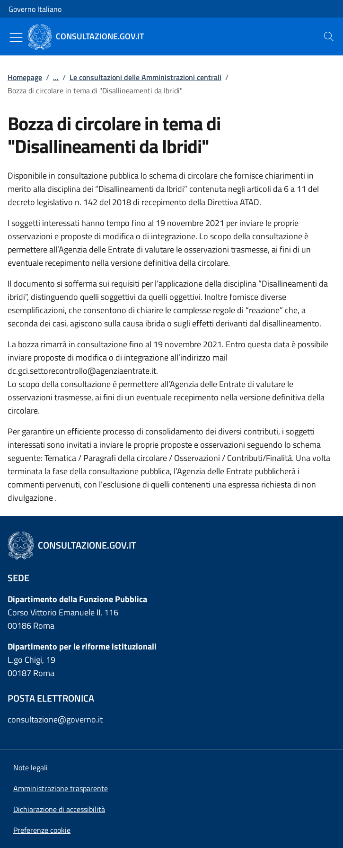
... (56, 77)
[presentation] (328, 36)
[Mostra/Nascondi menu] (16, 37)
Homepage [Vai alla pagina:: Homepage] (25, 77)
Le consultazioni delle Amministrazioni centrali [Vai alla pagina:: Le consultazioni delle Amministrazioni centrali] (145, 77)
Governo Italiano (35, 9)
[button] (41, 830)
